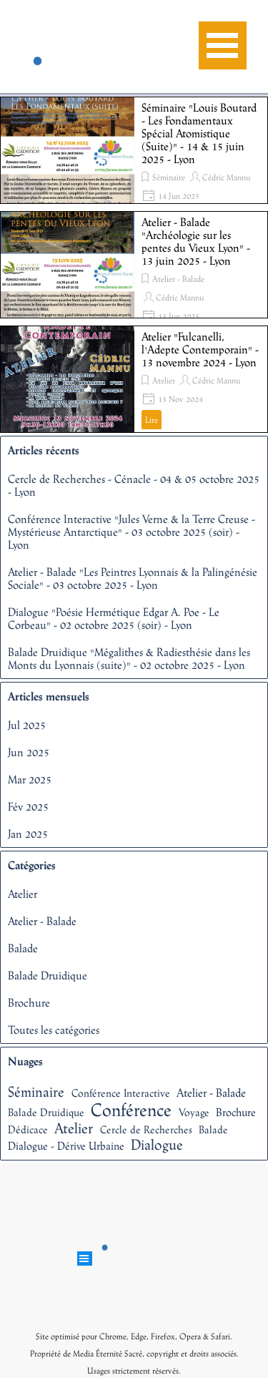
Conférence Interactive (120, 1093)
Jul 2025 (27, 724)
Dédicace (28, 1129)
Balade (23, 948)
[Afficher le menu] (223, 45)
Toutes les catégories (53, 1029)
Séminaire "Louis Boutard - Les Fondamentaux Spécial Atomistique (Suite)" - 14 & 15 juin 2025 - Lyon (199, 133)
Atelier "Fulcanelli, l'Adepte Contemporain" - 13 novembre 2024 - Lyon (200, 349)
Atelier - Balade (178, 279)
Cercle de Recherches (146, 1129)
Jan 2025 (28, 833)
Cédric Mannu (226, 177)
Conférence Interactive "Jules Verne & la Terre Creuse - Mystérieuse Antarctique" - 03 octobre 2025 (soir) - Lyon (131, 531)
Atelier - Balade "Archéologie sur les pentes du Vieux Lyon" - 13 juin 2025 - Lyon (196, 241)
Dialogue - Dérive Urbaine (66, 1145)
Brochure (29, 1002)
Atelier (163, 381)
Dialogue (157, 1144)
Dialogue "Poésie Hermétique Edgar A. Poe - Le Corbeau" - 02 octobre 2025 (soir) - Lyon (113, 618)
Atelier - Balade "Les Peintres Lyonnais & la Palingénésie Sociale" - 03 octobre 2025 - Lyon (132, 578)
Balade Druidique (47, 975)
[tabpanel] (134, 1352)
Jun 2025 (28, 752)
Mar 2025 (29, 779)
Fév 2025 (28, 806)
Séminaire (168, 177)
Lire (151, 420)
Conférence (131, 1110)
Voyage (194, 1112)
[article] (134, 150)
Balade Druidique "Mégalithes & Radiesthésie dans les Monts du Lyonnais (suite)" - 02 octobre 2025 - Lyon (129, 658)
